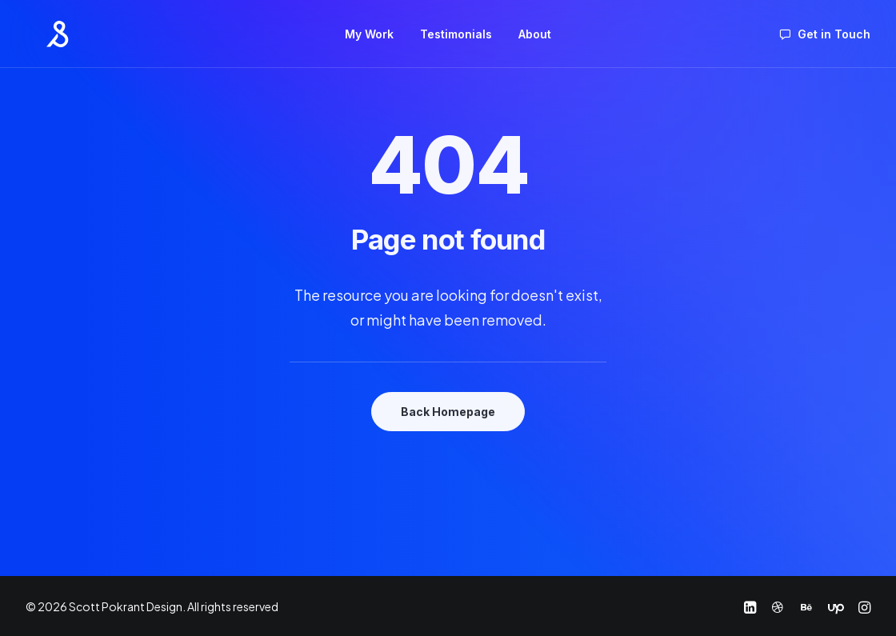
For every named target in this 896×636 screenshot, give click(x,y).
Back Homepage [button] (448, 411)
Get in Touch (834, 32)
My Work (369, 32)
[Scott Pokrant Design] (39, 32)
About (534, 32)
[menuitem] (369, 32)
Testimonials (456, 32)
